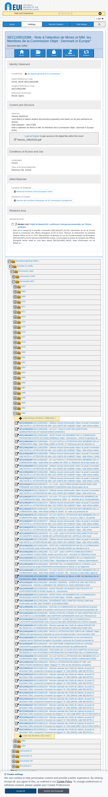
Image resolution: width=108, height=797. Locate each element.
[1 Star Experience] (59, 13)
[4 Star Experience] (68, 13)
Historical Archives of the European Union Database (30, 7)
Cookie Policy (64, 781)
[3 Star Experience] (65, 13)
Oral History (81, 24)
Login (100, 18)
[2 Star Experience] (62, 13)
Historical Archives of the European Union (33, 191)
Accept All (20, 791)
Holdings (31, 24)
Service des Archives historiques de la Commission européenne (42, 200)
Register (36, 136)
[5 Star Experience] (71, 13)
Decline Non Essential (53, 791)
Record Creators (56, 24)
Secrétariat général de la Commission (42, 73)
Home (12, 24)
